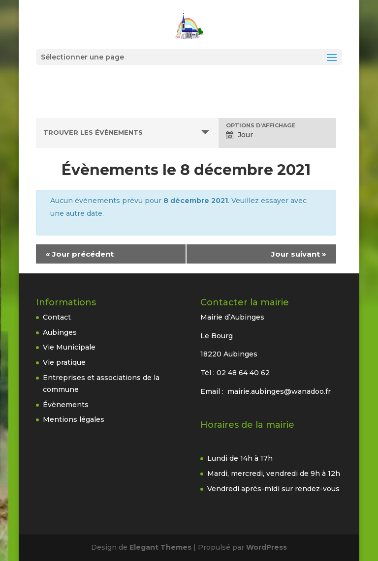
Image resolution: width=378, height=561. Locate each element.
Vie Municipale (69, 347)
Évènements (66, 404)
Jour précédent (80, 254)
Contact (57, 317)
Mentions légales (73, 419)
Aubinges (60, 332)
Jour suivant (298, 254)
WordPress (266, 547)
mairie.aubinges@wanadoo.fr (279, 391)
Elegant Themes (160, 547)
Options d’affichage (260, 125)
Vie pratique (64, 362)
